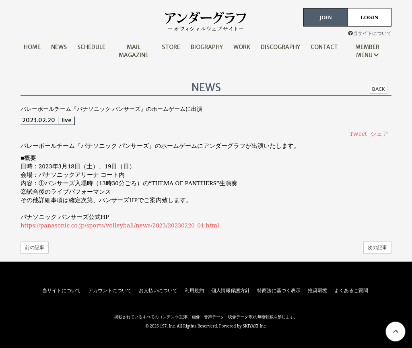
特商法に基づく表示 (279, 290)
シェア (379, 133)
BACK (378, 89)
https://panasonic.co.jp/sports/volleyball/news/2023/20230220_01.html (120, 225)
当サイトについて (369, 33)
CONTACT (324, 47)
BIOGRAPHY (207, 47)
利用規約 (194, 290)
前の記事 (34, 247)
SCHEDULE (91, 47)
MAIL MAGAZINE (133, 51)
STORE (171, 47)
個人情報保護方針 (230, 290)
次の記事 (377, 247)
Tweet (358, 133)
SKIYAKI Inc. (255, 326)
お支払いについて (158, 290)
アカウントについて (110, 290)
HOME (32, 47)
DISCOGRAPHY (280, 47)
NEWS (59, 47)
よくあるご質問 (351, 290)
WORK (241, 47)
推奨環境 (317, 290)
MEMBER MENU (367, 51)
